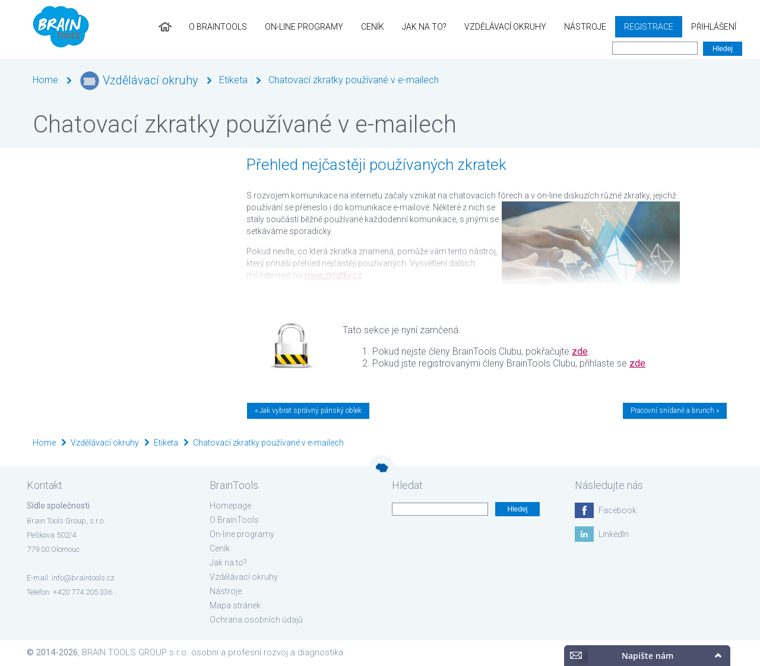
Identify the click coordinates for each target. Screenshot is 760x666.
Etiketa (233, 80)
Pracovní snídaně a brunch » (675, 410)
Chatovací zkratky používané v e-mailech (353, 80)
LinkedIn (613, 534)
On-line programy (304, 26)
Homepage (230, 505)
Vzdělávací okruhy (505, 26)
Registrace (648, 26)
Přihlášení (713, 26)
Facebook (617, 510)
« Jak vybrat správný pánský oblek (308, 410)
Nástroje (585, 26)
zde (580, 351)
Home (45, 80)
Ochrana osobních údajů (256, 619)
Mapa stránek (235, 605)
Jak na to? (424, 26)
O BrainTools (218, 26)
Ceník (372, 26)
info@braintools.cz (83, 577)
